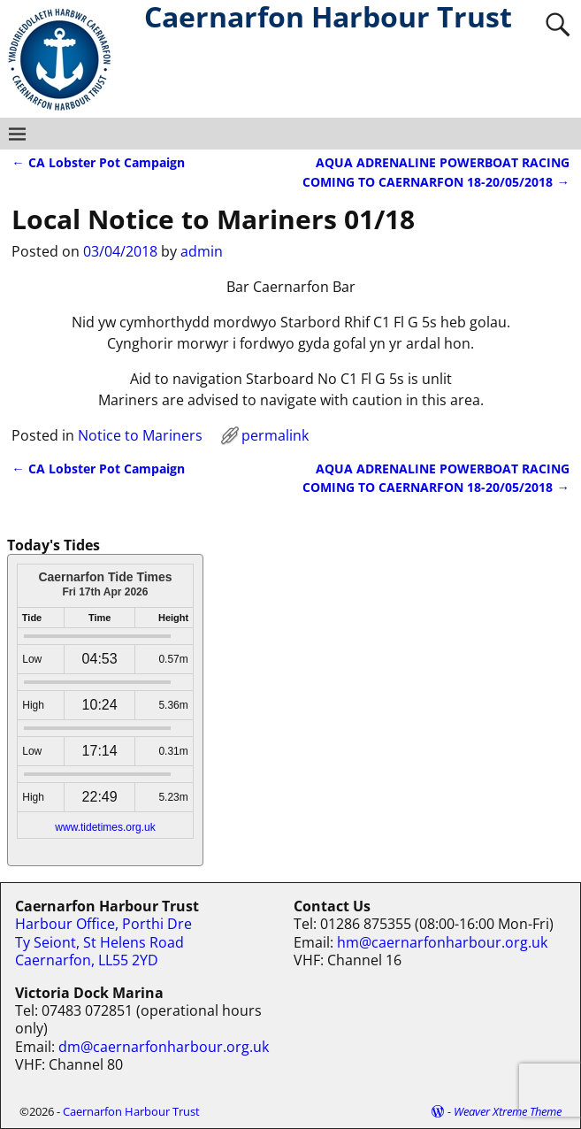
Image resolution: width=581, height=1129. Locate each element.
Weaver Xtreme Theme (508, 1111)
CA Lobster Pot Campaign (97, 162)
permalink (275, 435)
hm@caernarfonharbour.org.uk (442, 942)
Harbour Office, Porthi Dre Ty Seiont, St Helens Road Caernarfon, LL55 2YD (103, 942)
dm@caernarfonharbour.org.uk (163, 1046)
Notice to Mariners (140, 435)
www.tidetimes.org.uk (105, 827)
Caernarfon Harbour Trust (131, 1111)
